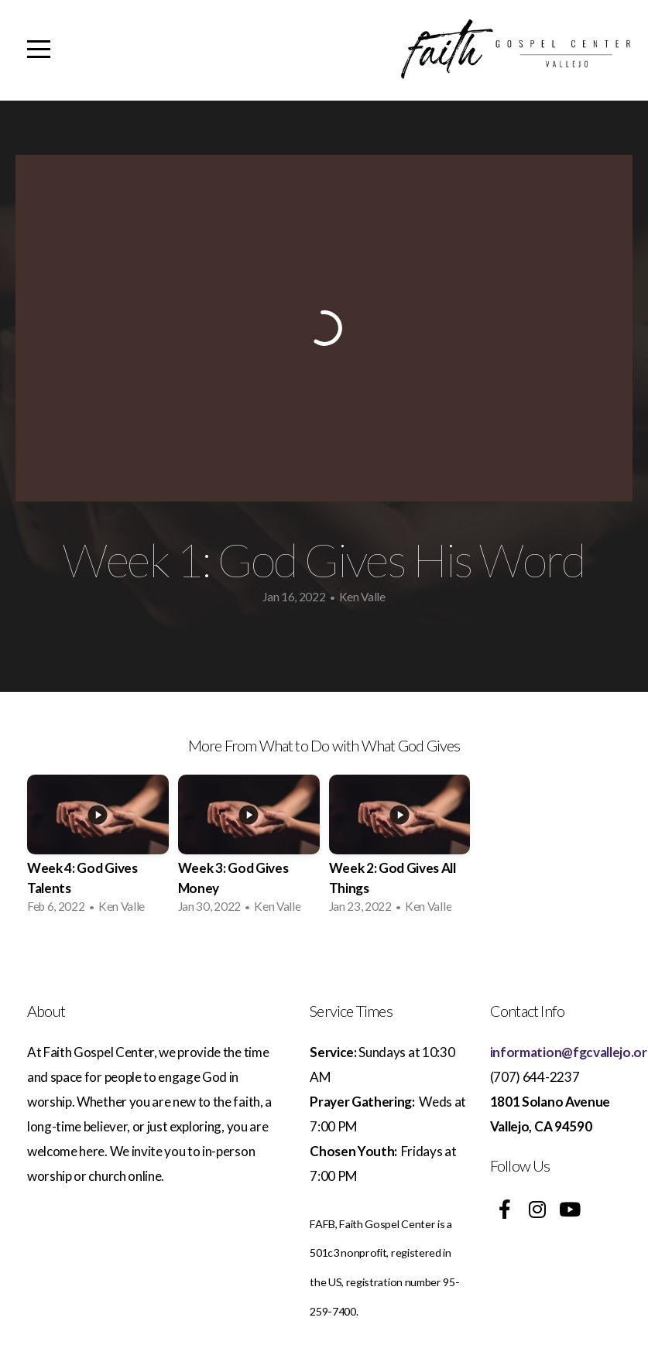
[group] (98, 848)
